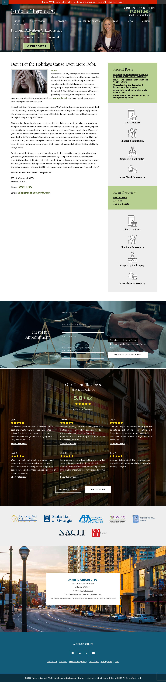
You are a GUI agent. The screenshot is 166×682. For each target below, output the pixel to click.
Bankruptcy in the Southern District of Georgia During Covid (131, 96)
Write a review (98, 489)
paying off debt (60, 98)
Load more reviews (68, 489)
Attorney (62, 21)
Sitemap (62, 661)
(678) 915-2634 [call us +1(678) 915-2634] (139, 11)
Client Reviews (36, 46)
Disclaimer (114, 340)
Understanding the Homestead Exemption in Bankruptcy (128, 86)
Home (17, 21)
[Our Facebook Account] (72, 653)
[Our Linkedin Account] (79, 653)
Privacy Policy (129, 340)
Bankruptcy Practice (91, 21)
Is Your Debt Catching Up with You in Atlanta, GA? (130, 91)
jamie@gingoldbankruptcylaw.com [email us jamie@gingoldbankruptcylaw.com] (33, 192)
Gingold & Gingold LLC (111, 677)
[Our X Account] (86, 653)
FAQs (115, 21)
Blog (130, 21)
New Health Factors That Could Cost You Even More (130, 80)
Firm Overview (38, 21)
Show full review (19, 443)
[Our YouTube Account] (93, 653)
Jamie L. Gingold (121, 203)
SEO (119, 661)
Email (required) (69, 336)
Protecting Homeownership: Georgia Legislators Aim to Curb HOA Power (130, 75)
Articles (147, 21)
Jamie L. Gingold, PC (35, 11)
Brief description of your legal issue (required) (78, 349)
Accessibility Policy (78, 661)
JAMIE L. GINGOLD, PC (83, 644)
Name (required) (70, 313)
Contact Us (20, 24)
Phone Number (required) (74, 324)
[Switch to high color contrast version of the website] (5, 2)
